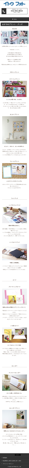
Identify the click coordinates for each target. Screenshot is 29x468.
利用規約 (5, 457)
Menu (15, 19)
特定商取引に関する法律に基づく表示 (12, 460)
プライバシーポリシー (8, 463)
